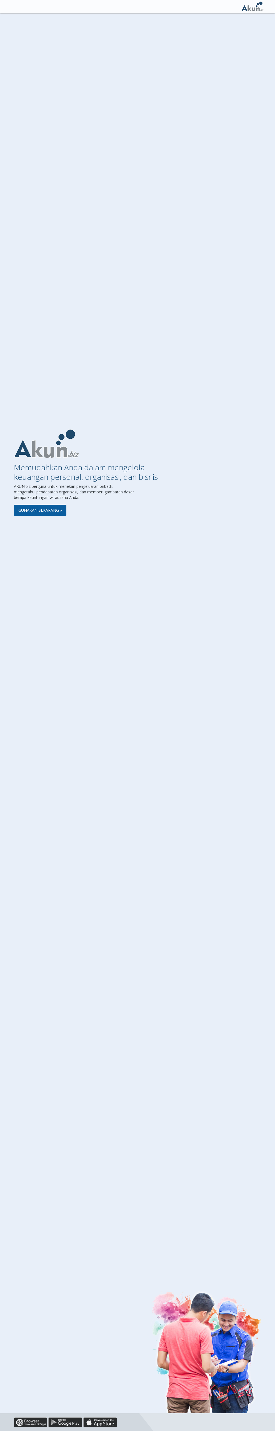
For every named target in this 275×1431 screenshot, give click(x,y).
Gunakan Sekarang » (40, 510)
